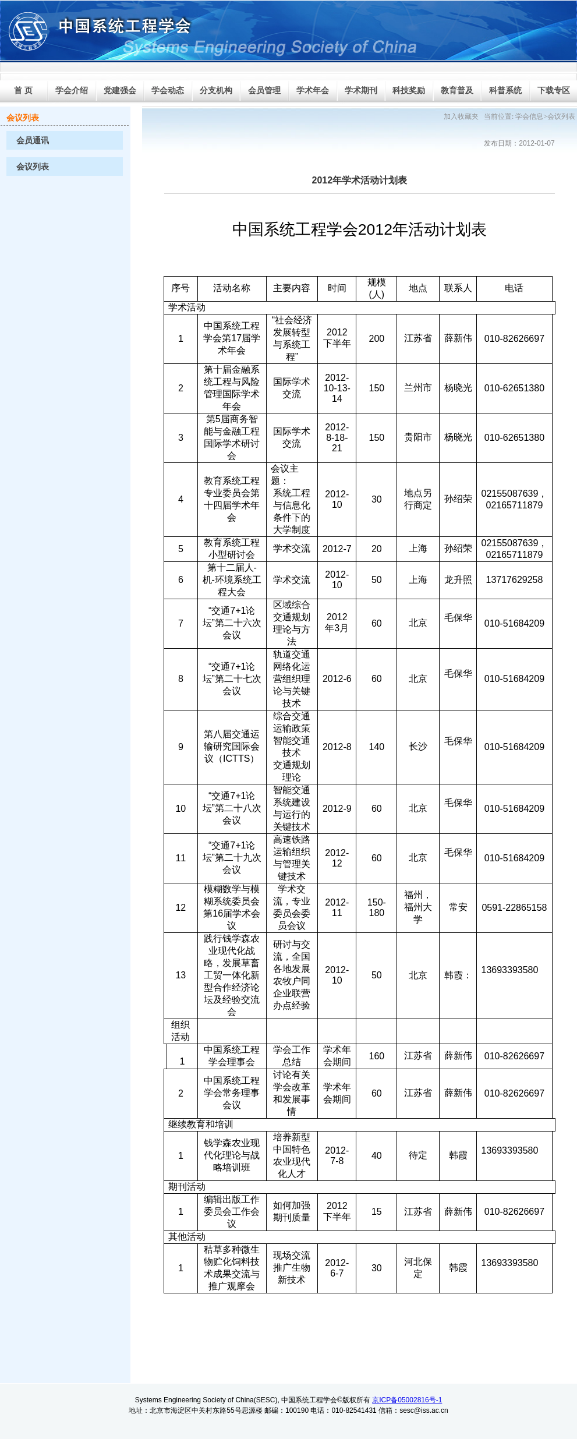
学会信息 (529, 116)
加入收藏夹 (461, 116)
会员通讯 (32, 140)
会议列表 (32, 166)
